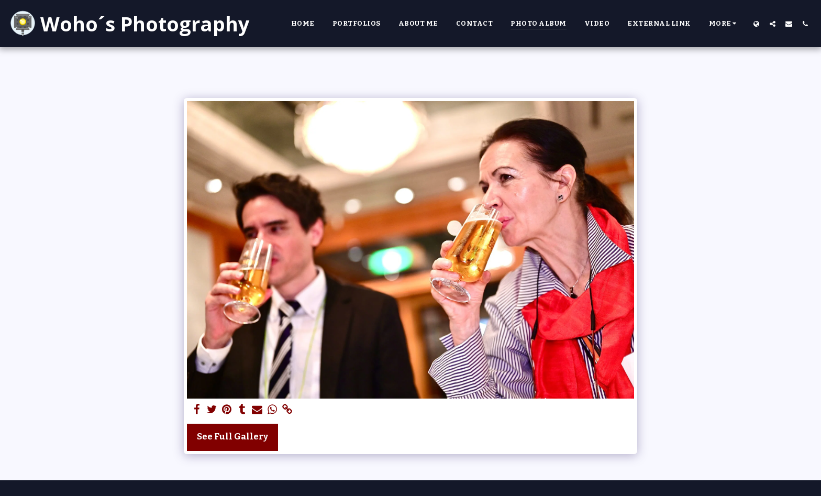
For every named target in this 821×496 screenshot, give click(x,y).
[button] (772, 23)
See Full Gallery (232, 437)
